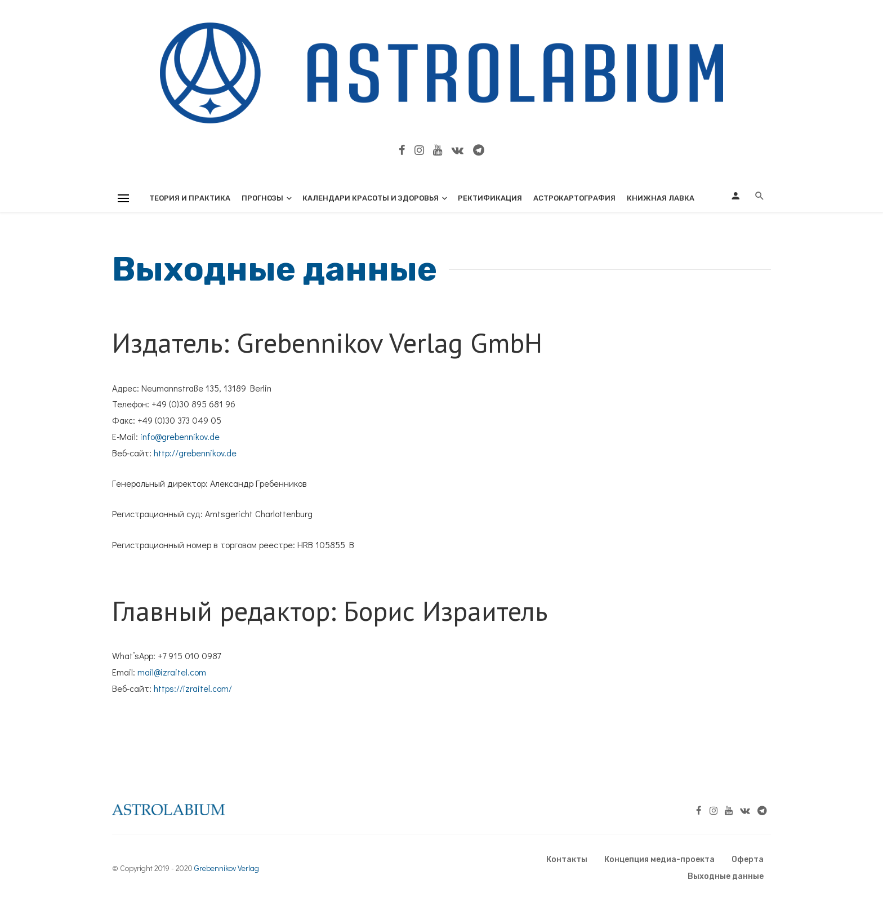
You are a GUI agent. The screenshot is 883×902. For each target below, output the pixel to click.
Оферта (748, 859)
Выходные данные (726, 876)
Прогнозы (262, 198)
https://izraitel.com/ (193, 688)
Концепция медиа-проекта (659, 859)
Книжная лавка (660, 198)
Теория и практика (189, 198)
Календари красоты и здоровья (370, 198)
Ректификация (490, 198)
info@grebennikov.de (180, 436)
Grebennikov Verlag (226, 868)
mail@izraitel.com (171, 672)
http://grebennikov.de (195, 453)
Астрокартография (574, 198)
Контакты (566, 859)
